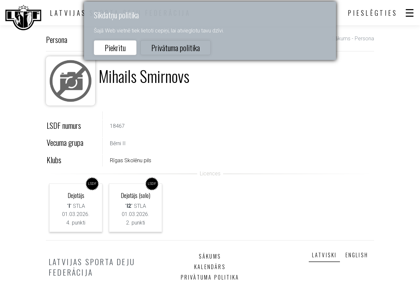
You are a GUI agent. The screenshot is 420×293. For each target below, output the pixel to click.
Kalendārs (210, 267)
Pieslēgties (373, 13)
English (357, 255)
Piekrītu (115, 47)
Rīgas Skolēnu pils (130, 160)
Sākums (341, 38)
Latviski (324, 255)
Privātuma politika (175, 47)
